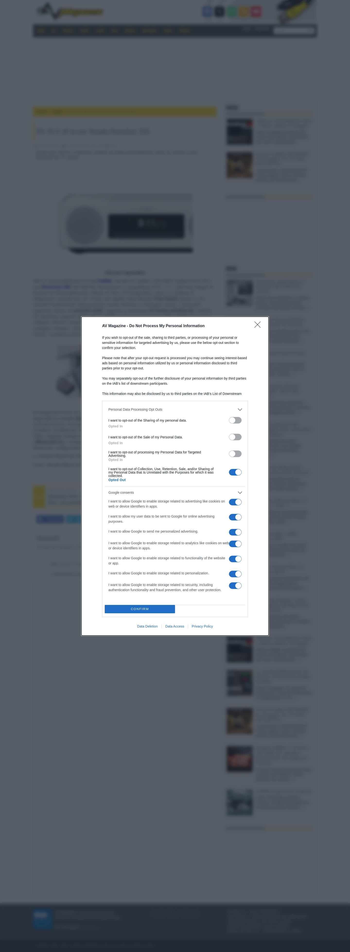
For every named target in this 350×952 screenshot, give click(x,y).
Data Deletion (147, 626)
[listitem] (175, 409)
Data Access (174, 626)
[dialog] (175, 476)
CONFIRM (140, 609)
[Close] (259, 326)
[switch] (235, 420)
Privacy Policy (202, 626)
